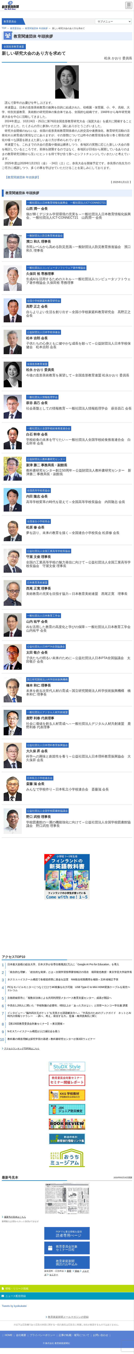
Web (77, 1271)
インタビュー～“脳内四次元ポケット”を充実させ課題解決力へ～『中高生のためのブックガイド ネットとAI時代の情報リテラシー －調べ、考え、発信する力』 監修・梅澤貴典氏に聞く (69, 1014)
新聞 (69, 1271)
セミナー (53, 1274)
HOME (8, 1335)
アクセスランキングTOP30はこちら (21, 1048)
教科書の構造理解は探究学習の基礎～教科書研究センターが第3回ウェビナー (51, 1038)
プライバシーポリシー (42, 1335)
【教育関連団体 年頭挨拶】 (22, 177)
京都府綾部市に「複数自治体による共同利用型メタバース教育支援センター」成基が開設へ (59, 997)
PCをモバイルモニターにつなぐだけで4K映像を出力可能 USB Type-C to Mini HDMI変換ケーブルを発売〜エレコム (68, 989)
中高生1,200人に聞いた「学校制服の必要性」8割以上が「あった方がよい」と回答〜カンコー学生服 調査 (67, 1005)
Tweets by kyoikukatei (14, 1306)
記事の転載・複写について (74, 1335)
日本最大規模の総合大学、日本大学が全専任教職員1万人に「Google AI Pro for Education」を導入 (63, 964)
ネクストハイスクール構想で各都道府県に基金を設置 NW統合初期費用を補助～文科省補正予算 (62, 979)
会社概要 (21, 1335)
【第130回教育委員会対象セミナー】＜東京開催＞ (36, 1023)
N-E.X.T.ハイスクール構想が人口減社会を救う (33, 1031)
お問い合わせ (100, 1335)
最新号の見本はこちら (15, 1217)
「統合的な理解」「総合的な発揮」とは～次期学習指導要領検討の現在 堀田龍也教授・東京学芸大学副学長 (69, 972)
